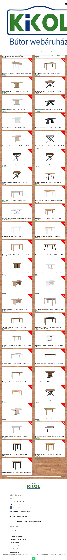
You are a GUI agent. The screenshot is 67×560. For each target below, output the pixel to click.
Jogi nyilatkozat (14, 551)
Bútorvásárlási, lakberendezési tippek (20, 544)
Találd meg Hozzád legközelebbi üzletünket (29, 520)
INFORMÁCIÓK (29, 62)
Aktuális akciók (14, 548)
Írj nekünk (14, 497)
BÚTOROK (6, 62)
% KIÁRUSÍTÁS (36, 62)
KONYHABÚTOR (13, 62)
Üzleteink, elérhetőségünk (17, 535)
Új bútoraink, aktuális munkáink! (20, 510)
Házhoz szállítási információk (18, 538)
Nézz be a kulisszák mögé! (19, 515)
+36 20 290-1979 (17, 502)
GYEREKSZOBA (21, 62)
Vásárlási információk (16, 541)
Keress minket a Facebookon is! (20, 506)
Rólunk (12, 532)
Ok (33, 558)
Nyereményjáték (14, 528)
